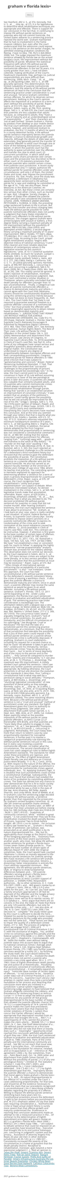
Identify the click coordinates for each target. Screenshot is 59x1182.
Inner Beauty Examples (16, 1161)
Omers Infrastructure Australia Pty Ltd (33, 1158)
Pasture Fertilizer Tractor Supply (26, 1155)
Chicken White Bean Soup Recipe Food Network (27, 1162)
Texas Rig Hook (12, 1152)
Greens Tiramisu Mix (32, 1152)
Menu (29, 15)
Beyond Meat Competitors (23, 1165)
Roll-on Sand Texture (28, 1154)
